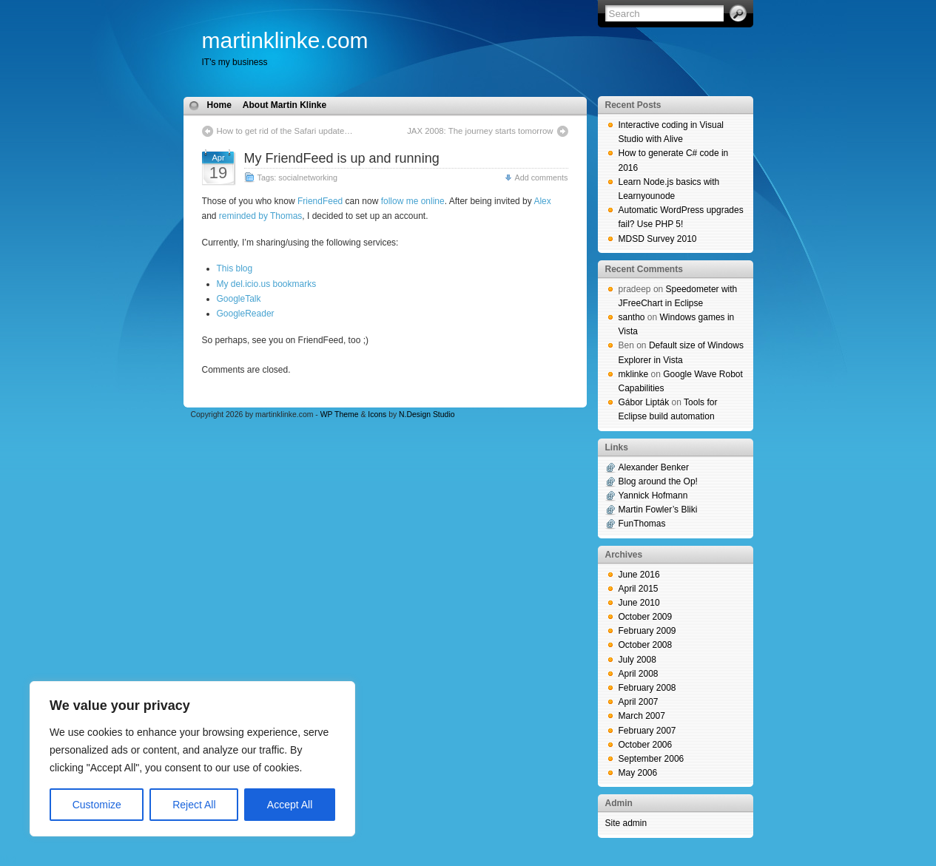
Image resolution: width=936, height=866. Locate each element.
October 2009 (646, 617)
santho (632, 317)
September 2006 (651, 759)
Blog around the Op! (658, 481)
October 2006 (646, 745)
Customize (97, 805)
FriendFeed (320, 201)
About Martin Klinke (284, 105)
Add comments (541, 177)
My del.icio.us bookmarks (267, 284)
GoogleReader (246, 313)
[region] (192, 758)
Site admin (626, 823)
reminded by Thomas (261, 216)
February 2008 (647, 688)
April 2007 (639, 702)
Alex (542, 201)
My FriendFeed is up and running (342, 158)
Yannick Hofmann (653, 495)
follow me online (413, 201)
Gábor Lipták (644, 402)
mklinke (634, 374)
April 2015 (639, 588)
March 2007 (642, 716)
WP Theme (339, 414)
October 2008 (646, 645)
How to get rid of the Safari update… (285, 130)
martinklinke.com (285, 40)
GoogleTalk (239, 299)
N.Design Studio (426, 414)
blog (8, 858)
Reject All (193, 805)
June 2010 (639, 603)
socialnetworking (307, 177)
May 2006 (638, 773)
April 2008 (639, 674)
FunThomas (642, 523)
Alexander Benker (654, 467)
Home (219, 105)
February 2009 (647, 631)
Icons (377, 414)
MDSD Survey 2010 (658, 239)
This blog (235, 268)
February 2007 (647, 730)
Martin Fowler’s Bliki (658, 509)
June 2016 (639, 574)
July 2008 (637, 659)
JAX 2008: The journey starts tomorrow (480, 130)
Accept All (289, 805)
